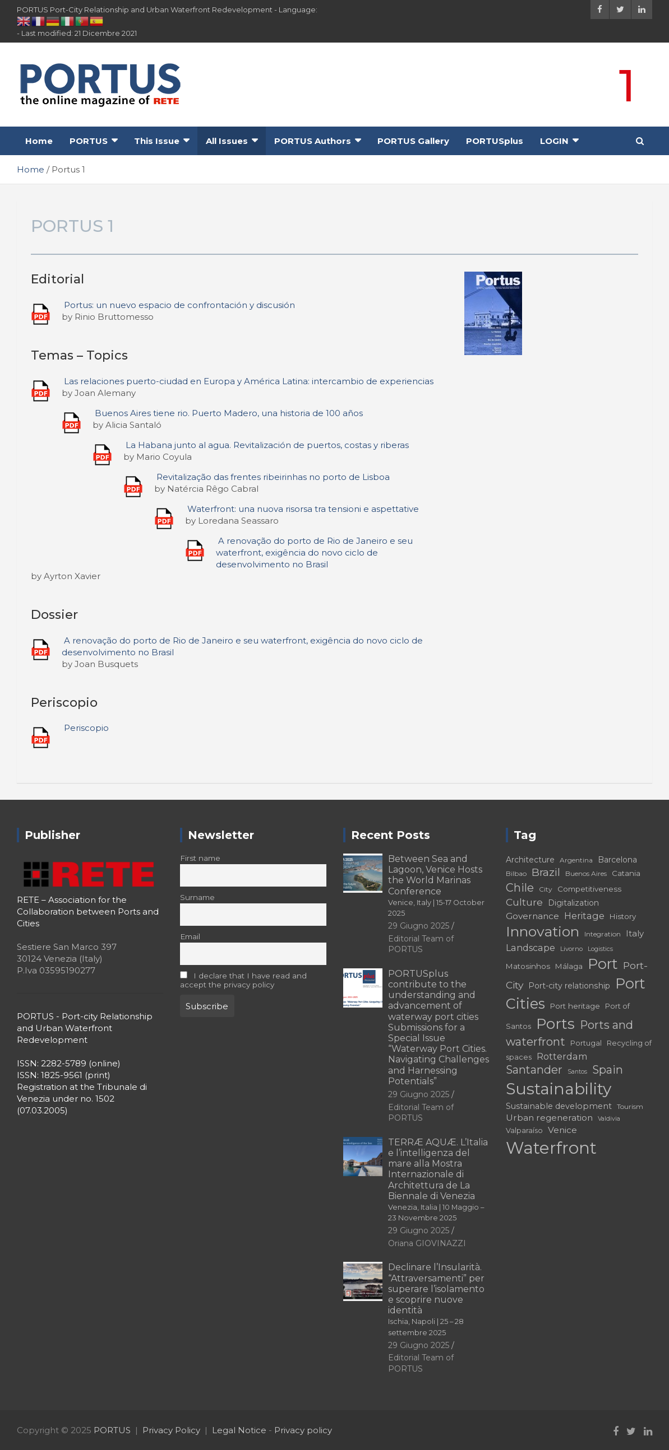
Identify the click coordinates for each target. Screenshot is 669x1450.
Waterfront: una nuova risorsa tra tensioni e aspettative (303, 508)
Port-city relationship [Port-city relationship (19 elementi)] (569, 985)
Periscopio (86, 727)
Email (190, 936)
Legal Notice (239, 1430)
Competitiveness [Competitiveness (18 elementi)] (589, 888)
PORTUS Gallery (413, 141)
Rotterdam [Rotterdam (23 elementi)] (562, 1056)
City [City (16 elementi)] (545, 889)
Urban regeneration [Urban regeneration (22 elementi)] (549, 1117)
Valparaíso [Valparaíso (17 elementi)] (524, 1130)
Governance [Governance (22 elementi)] (532, 916)
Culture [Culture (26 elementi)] (524, 902)
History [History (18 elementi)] (623, 916)
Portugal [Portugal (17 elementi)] (586, 1043)
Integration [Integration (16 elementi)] (602, 934)
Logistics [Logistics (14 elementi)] (600, 949)
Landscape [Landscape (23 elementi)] (530, 947)
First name (200, 858)
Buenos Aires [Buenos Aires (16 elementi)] (586, 873)
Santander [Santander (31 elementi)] (534, 1069)
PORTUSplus (494, 141)
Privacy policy (303, 1430)
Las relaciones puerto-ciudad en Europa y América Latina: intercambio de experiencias (248, 381)
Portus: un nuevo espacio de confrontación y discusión (179, 305)
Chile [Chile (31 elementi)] (520, 887)
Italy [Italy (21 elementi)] (635, 933)
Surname (197, 897)
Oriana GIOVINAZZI (427, 1243)
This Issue (156, 141)
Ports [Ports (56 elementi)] (555, 1023)
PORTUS (89, 141)
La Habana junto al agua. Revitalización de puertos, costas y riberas (267, 445)
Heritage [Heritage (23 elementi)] (584, 915)
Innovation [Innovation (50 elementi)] (542, 931)
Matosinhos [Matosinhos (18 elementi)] (528, 966)
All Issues (227, 141)
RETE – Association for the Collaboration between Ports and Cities (88, 911)
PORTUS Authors (312, 141)
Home (39, 141)
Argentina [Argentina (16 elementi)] (576, 860)
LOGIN (554, 141)
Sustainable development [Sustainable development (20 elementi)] (559, 1106)
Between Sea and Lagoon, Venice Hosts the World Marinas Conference (436, 885)
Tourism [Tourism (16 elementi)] (630, 1106)
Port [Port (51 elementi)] (603, 963)
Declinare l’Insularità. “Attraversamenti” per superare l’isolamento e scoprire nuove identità (436, 1299)
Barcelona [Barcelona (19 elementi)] (617, 859)
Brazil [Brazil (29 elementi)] (546, 872)
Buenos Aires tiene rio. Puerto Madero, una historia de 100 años (229, 413)
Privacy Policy (171, 1430)
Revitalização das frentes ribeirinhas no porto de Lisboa (273, 477)
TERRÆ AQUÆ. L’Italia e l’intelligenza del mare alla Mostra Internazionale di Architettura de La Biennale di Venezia (438, 1179)
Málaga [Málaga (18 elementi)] (569, 966)
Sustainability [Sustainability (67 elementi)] (558, 1088)
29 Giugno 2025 (418, 926)
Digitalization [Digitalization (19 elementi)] (573, 902)
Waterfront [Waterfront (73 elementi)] (551, 1148)
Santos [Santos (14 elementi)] (577, 1071)
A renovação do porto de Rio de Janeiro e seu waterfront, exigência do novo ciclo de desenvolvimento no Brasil (314, 552)
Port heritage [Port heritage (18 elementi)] (575, 1005)
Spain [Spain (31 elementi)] (607, 1069)
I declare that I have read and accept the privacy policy (243, 980)
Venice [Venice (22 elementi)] (562, 1130)
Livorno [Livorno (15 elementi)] (571, 949)
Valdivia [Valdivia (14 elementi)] (609, 1118)
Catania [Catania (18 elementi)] (626, 873)
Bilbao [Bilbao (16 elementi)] (516, 873)
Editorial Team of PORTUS (421, 944)
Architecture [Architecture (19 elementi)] (530, 859)
